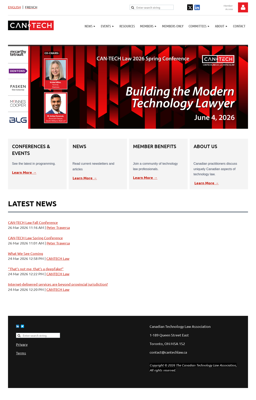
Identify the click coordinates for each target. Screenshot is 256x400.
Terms (21, 353)
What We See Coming (25, 253)
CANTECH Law (57, 258)
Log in (243, 7)
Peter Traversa (58, 227)
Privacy (22, 344)
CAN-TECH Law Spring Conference (35, 238)
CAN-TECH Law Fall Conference (33, 222)
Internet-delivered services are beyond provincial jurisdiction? (58, 284)
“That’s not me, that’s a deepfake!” (36, 269)
